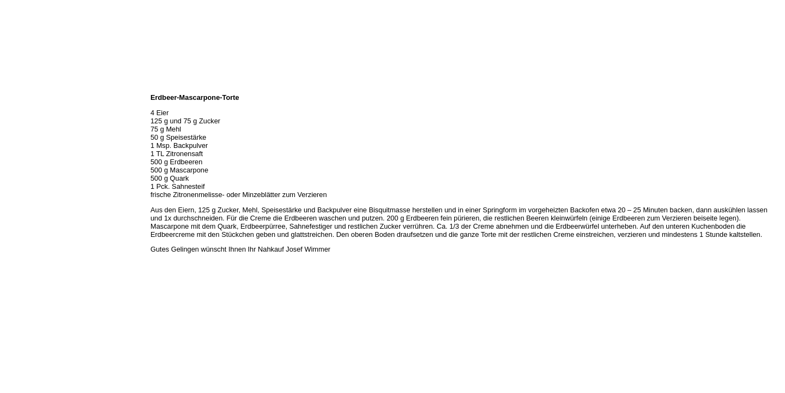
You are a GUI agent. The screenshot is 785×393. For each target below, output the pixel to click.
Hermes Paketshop (31, 146)
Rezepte (15, 158)
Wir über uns (22, 98)
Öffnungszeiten (25, 110)
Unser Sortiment (27, 122)
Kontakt (15, 170)
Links (12, 182)
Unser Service (24, 134)
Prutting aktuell (25, 194)
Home (12, 86)
